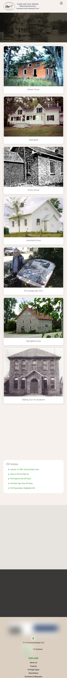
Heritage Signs (33, 670)
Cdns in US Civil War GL (18, 474)
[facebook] (33, 639)
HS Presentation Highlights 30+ (21, 488)
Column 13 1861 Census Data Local (23, 470)
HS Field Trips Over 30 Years (20, 483)
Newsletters (33, 674)
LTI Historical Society (32, 643)
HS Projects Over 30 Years (19, 479)
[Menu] (61, 3)
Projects (33, 667)
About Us (33, 663)
